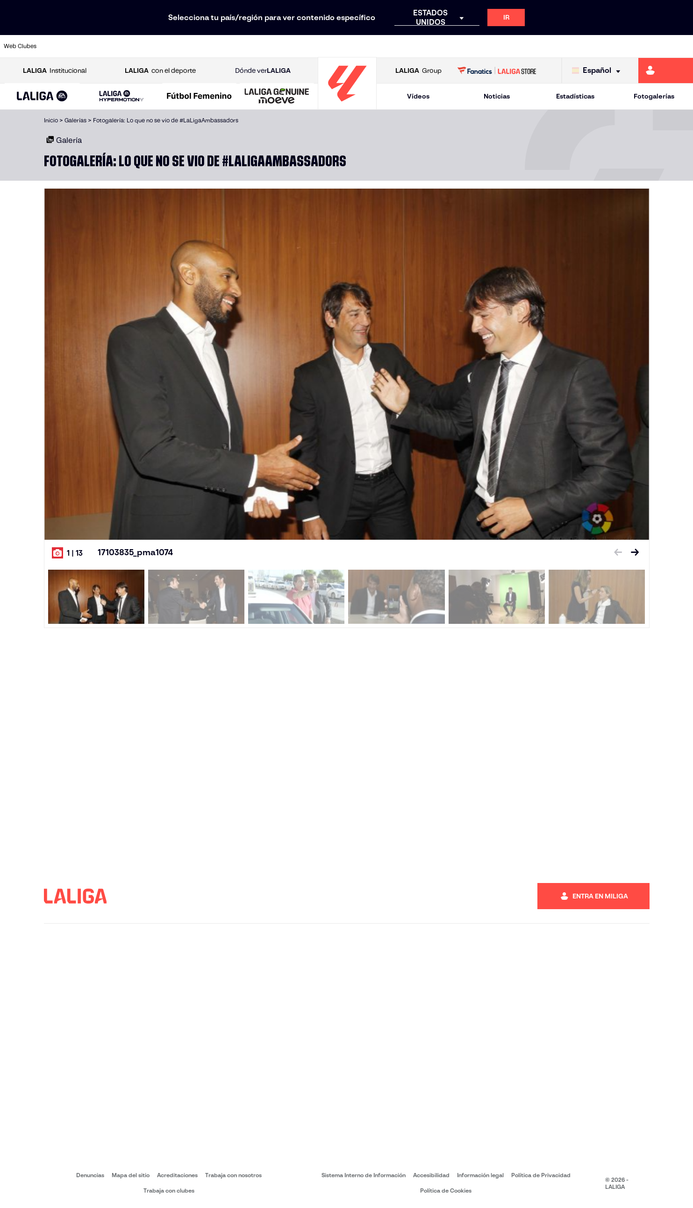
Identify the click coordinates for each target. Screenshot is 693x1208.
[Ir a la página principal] (347, 105)
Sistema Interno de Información (363, 1175)
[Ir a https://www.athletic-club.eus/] (62, 46)
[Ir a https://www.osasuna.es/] (128, 46)
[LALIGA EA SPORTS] (42, 96)
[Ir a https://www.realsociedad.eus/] (584, 46)
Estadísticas (575, 96)
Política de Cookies (446, 1190)
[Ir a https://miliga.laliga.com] (665, 70)
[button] (42, 96)
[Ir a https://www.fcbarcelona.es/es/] (225, 46)
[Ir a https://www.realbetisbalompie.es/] (486, 46)
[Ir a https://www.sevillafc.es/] (617, 46)
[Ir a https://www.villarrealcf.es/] (682, 46)
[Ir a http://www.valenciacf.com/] (650, 46)
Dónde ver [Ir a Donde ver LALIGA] (263, 71)
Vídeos (418, 96)
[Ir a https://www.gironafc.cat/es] (291, 46)
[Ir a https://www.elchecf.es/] (193, 46)
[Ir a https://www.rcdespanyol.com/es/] (421, 46)
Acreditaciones (177, 1175)
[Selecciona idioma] (598, 71)
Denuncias (90, 1175)
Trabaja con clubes (168, 1190)
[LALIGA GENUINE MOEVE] (276, 96)
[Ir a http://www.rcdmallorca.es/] (454, 46)
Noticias (497, 96)
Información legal (480, 1175)
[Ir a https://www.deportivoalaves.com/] (160, 46)
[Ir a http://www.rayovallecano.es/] (356, 46)
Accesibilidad (431, 1175)
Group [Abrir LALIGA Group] (418, 71)
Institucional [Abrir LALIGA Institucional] (54, 71)
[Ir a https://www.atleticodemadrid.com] (95, 46)
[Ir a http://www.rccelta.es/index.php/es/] (388, 46)
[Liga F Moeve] (199, 96)
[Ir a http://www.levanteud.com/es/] (323, 46)
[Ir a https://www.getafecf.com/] (258, 46)
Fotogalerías (654, 96)
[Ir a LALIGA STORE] (496, 70)
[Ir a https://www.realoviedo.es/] (552, 46)
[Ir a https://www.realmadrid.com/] (519, 46)
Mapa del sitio (131, 1175)
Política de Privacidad (541, 1175)
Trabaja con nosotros (233, 1175)
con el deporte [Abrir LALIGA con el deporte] (160, 71)
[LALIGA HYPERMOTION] (122, 96)
